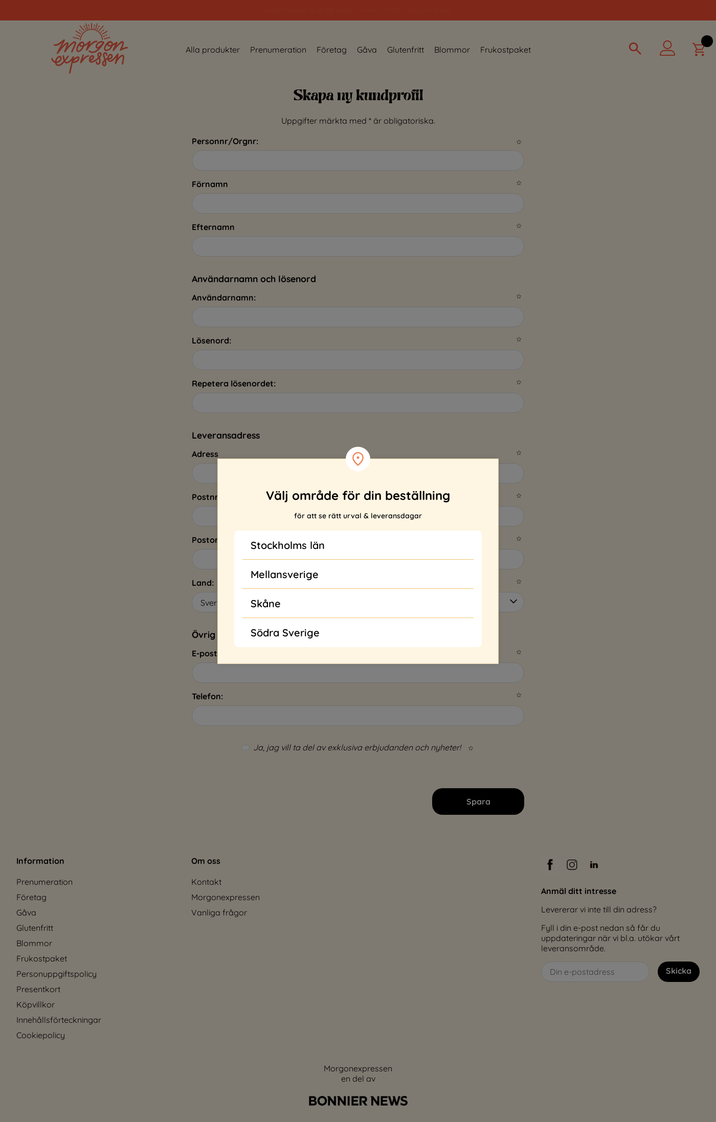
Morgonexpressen (225, 897)
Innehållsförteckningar (58, 1020)
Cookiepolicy (40, 1035)
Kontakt (206, 882)
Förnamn (210, 184)
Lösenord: (211, 340)
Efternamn (213, 227)
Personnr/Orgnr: (225, 141)
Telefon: (207, 696)
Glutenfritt (405, 49)
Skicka (678, 971)
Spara (478, 801)
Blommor (452, 49)
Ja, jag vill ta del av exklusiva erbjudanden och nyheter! (357, 747)
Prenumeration (278, 49)
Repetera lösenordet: (234, 383)
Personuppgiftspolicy (56, 974)
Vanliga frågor (219, 912)
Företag (332, 49)
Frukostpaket (505, 49)
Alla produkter (213, 49)
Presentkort (38, 989)
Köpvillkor (35, 1004)
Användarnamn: (224, 297)
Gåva (367, 49)
